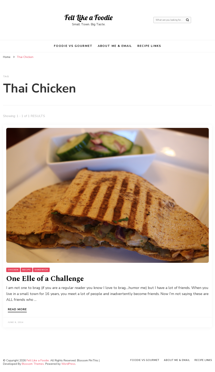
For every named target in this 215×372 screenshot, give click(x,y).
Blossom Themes (33, 364)
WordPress (68, 364)
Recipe (26, 269)
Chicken (13, 269)
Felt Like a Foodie (89, 17)
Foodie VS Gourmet (73, 46)
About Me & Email (115, 46)
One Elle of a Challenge (45, 278)
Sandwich (41, 269)
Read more (17, 309)
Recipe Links (149, 46)
